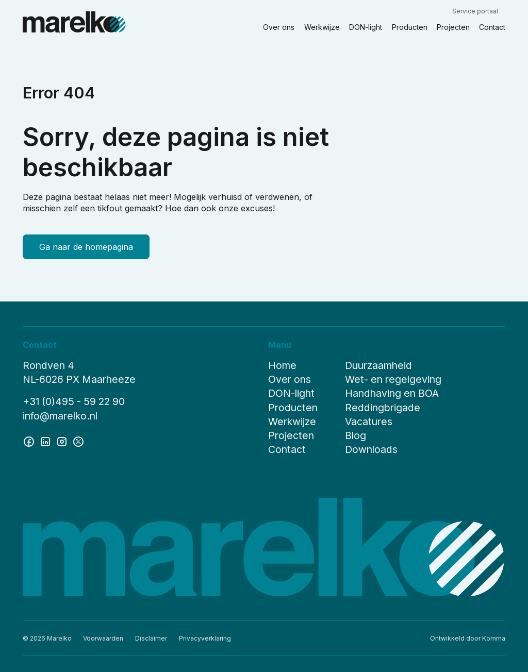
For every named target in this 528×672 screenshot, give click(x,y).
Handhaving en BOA (392, 390)
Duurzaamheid (378, 362)
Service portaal (475, 11)
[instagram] (62, 438)
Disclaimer (151, 638)
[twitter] (78, 438)
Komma (493, 638)
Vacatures (368, 418)
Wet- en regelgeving (393, 377)
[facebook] (29, 438)
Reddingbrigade (382, 404)
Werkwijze (292, 418)
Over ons (289, 377)
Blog (355, 432)
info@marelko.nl (60, 413)
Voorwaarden (103, 638)
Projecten (291, 432)
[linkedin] (45, 438)
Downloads (371, 446)
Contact (287, 446)
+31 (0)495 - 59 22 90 (74, 399)
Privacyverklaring (205, 638)
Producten (293, 404)
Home (282, 362)
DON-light (291, 390)
